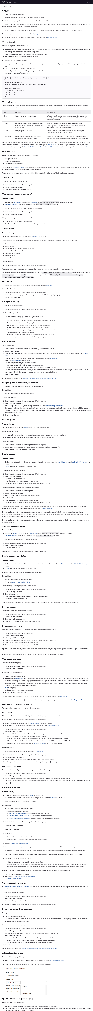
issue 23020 (64, 696)
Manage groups (52, 37)
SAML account (34, 723)
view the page (77, 700)
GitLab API (49, 285)
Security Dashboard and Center (34, 147)
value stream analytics (81, 147)
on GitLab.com (64, 462)
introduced (17, 202)
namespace (53, 358)
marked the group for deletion (21, 582)
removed (53, 798)
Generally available (11, 204)
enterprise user (54, 725)
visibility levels (19, 167)
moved (26, 427)
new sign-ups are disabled (17, 813)
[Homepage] (6, 2)
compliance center (64, 147)
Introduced (36, 236)
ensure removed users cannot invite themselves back (39, 948)
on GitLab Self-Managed (80, 462)
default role (14, 843)
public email (41, 751)
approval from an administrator (25, 876)
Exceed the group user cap (13, 879)
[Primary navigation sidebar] (2, 6)
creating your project (57, 960)
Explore (15, 2)
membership (19, 678)
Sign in (89, 2)
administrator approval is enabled (19, 818)
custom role (24, 843)
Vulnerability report (51, 147)
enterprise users (39, 743)
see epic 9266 (52, 145)
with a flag (33, 202)
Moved (7, 467)
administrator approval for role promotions (17, 887)
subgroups (35, 34)
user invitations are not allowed (19, 816)
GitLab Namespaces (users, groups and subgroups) (40, 378)
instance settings (46, 508)
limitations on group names (54, 406)
